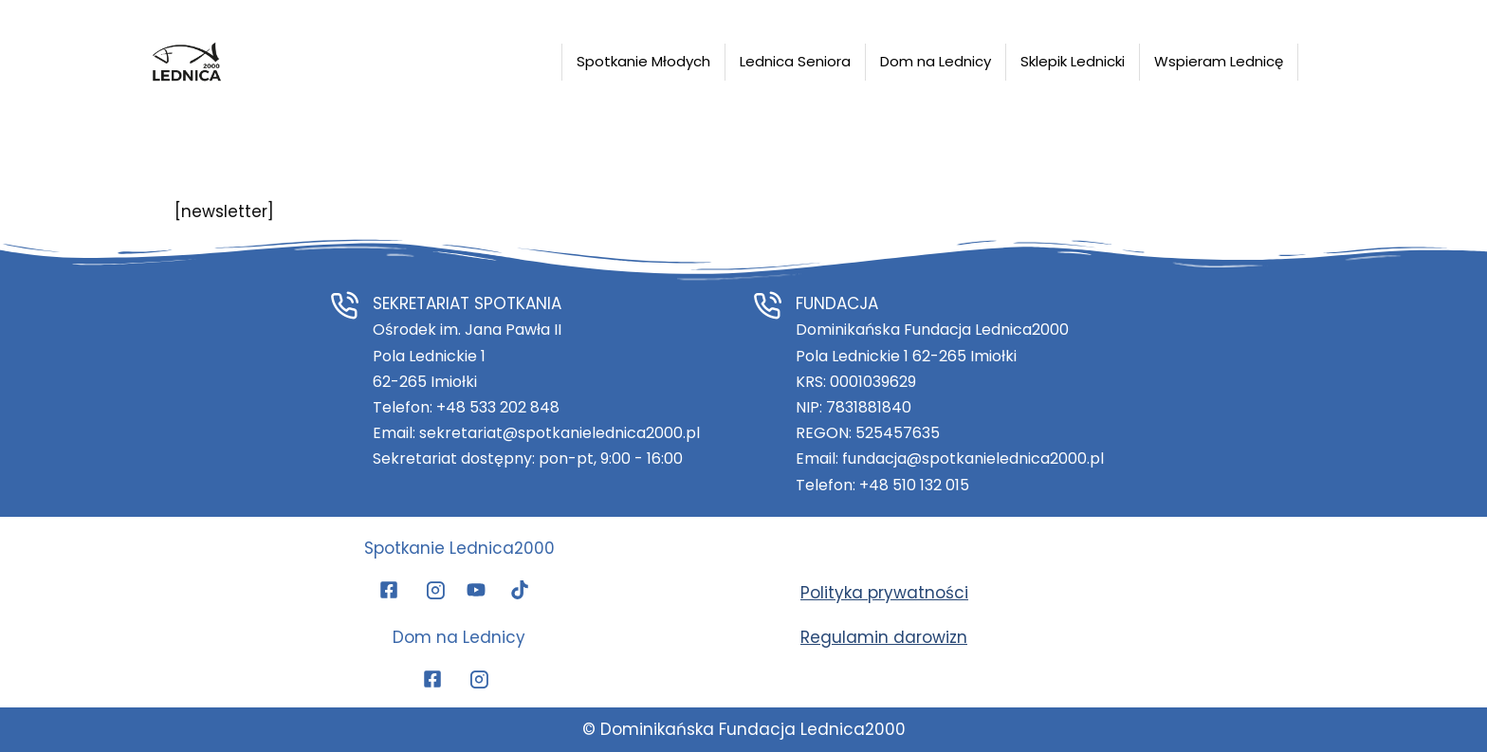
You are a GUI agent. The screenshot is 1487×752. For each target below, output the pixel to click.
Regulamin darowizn (883, 637)
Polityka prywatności (884, 592)
